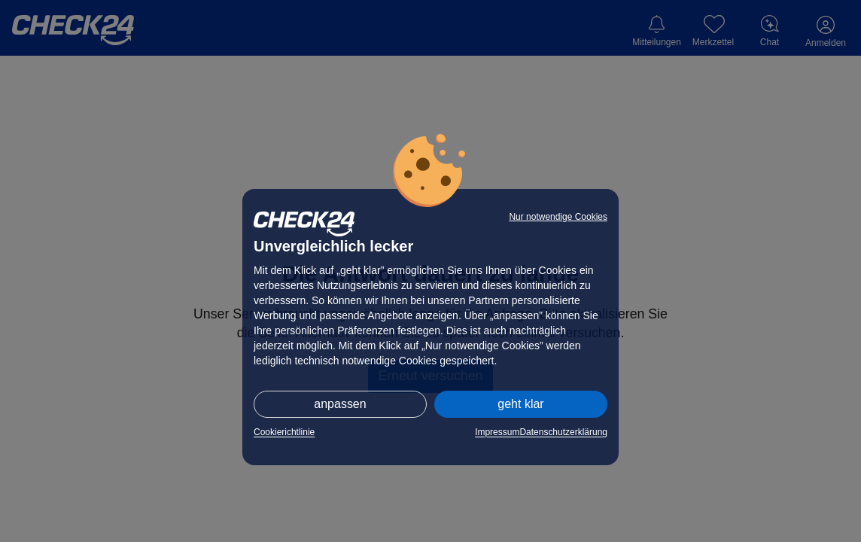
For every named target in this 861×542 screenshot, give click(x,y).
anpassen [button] (340, 403)
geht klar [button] (520, 403)
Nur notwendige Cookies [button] (558, 217)
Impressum (497, 432)
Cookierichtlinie (284, 432)
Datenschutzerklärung (563, 432)
